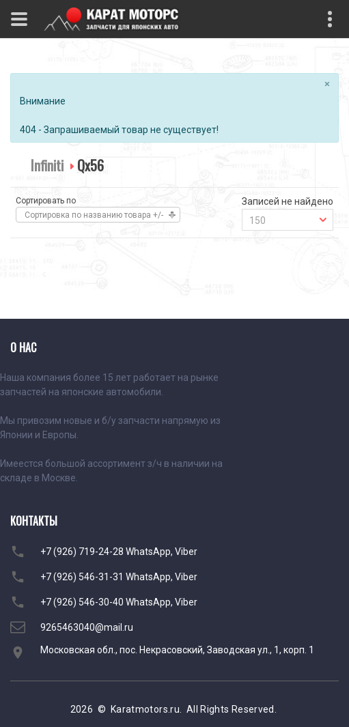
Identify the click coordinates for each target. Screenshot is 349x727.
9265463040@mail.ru (86, 627)
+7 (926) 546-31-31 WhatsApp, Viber (118, 577)
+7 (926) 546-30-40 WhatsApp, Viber (118, 602)
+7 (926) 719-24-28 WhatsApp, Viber (118, 551)
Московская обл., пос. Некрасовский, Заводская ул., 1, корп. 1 (177, 649)
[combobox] (287, 220)
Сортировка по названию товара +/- (94, 215)
